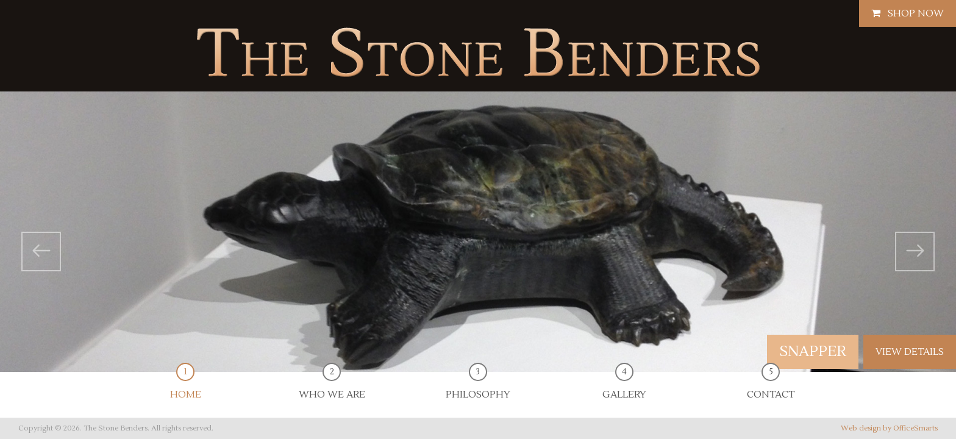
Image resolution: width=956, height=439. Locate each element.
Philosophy (478, 386)
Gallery (624, 386)
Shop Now (907, 13)
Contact (770, 386)
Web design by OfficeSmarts (889, 428)
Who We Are (332, 386)
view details (910, 352)
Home (185, 386)
